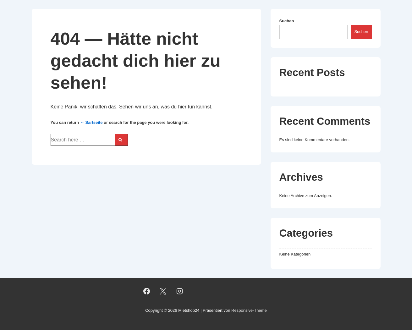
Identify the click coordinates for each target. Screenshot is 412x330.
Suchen (286, 21)
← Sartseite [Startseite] (91, 122)
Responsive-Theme (249, 310)
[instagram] (180, 291)
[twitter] (163, 291)
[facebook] (146, 291)
